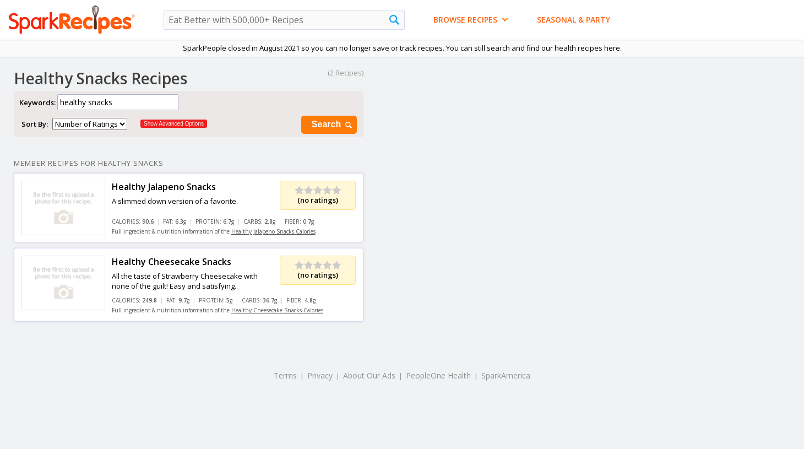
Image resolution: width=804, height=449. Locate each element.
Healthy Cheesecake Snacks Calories (277, 310)
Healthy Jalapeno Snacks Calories (273, 231)
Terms (285, 375)
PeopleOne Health (438, 375)
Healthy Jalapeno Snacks (164, 187)
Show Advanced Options (174, 124)
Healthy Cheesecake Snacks (171, 262)
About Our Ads (369, 375)
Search (333, 125)
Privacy (320, 375)
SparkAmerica (505, 375)
